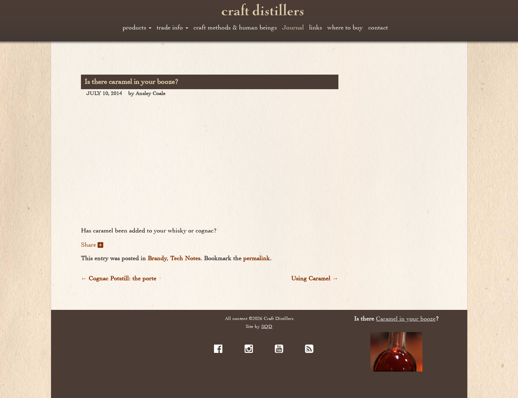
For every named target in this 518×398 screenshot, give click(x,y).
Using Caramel (314, 278)
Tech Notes (185, 258)
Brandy (157, 258)
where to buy (345, 27)
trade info (172, 27)
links (315, 27)
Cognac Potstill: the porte (119, 278)
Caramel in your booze (406, 318)
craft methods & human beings (235, 27)
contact (378, 27)
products (137, 27)
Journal (293, 27)
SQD (266, 326)
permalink (256, 258)
